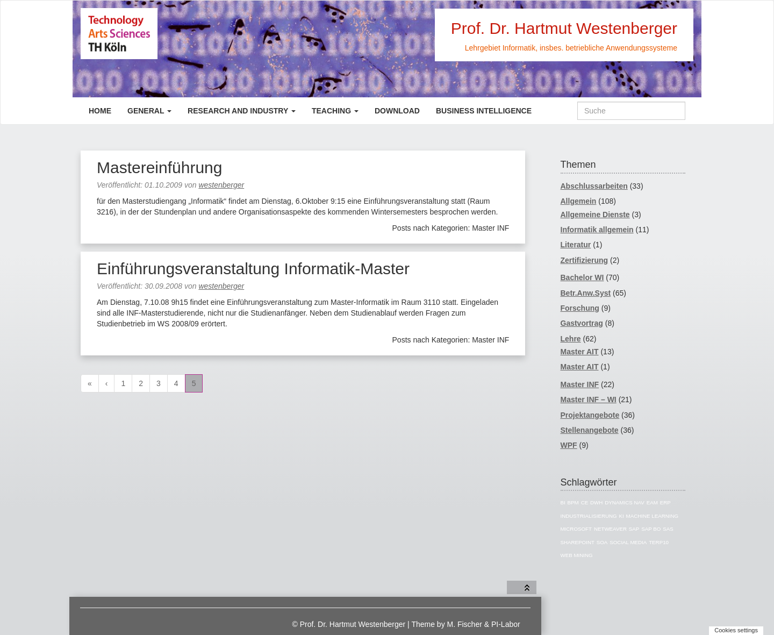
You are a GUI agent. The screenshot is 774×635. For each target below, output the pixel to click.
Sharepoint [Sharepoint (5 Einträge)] (577, 542)
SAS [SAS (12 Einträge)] (668, 529)
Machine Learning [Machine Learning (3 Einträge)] (652, 516)
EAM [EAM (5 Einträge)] (652, 502)
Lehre (571, 338)
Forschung (580, 308)
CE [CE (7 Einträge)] (585, 502)
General (149, 110)
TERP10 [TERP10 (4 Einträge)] (659, 542)
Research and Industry (242, 110)
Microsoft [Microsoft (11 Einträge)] (576, 529)
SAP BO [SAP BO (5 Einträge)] (651, 529)
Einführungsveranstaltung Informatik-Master (253, 268)
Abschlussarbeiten (594, 186)
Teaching (335, 110)
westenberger (221, 185)
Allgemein (579, 201)
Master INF (580, 384)
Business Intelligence (484, 110)
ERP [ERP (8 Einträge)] (665, 502)
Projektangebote (590, 415)
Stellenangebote (590, 430)
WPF (569, 445)
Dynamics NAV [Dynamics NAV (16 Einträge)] (624, 502)
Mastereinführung (159, 167)
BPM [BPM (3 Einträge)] (573, 502)
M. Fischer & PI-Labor (483, 624)
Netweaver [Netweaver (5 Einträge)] (610, 529)
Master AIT (580, 351)
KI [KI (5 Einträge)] (621, 516)
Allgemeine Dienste (595, 214)
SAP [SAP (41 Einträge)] (634, 529)
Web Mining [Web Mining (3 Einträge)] (577, 555)
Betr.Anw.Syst (586, 293)
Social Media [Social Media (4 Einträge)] (628, 542)
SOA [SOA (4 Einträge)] (602, 542)
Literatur (576, 244)
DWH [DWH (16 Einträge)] (596, 502)
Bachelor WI (582, 277)
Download (397, 110)
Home (100, 110)
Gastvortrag (582, 323)
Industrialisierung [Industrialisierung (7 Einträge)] (589, 516)
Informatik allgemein (597, 229)
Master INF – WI (589, 399)
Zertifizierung (584, 260)
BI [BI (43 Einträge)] (563, 502)
